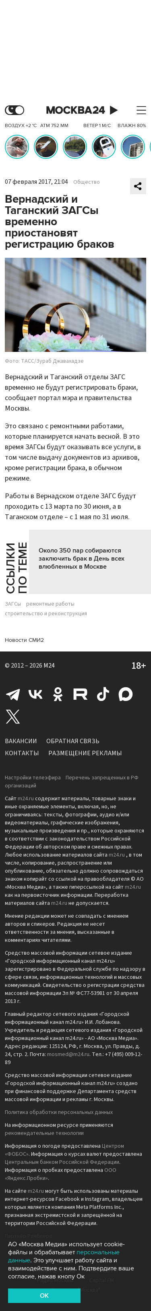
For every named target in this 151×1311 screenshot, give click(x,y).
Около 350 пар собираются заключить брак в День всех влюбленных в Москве (81, 559)
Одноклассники (58, 694)
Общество (86, 182)
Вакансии (21, 741)
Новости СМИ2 (24, 640)
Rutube (80, 694)
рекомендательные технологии (44, 1133)
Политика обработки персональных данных (59, 1112)
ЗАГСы (13, 604)
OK (44, 1296)
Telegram (13, 694)
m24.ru (26, 799)
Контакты (22, 753)
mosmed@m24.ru (68, 1054)
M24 (49, 665)
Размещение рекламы (85, 753)
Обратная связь (72, 741)
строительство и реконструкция (46, 613)
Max (126, 694)
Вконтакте (35, 694)
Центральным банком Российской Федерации (62, 1162)
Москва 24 (76, 110)
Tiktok (103, 694)
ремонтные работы (50, 604)
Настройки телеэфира (33, 778)
